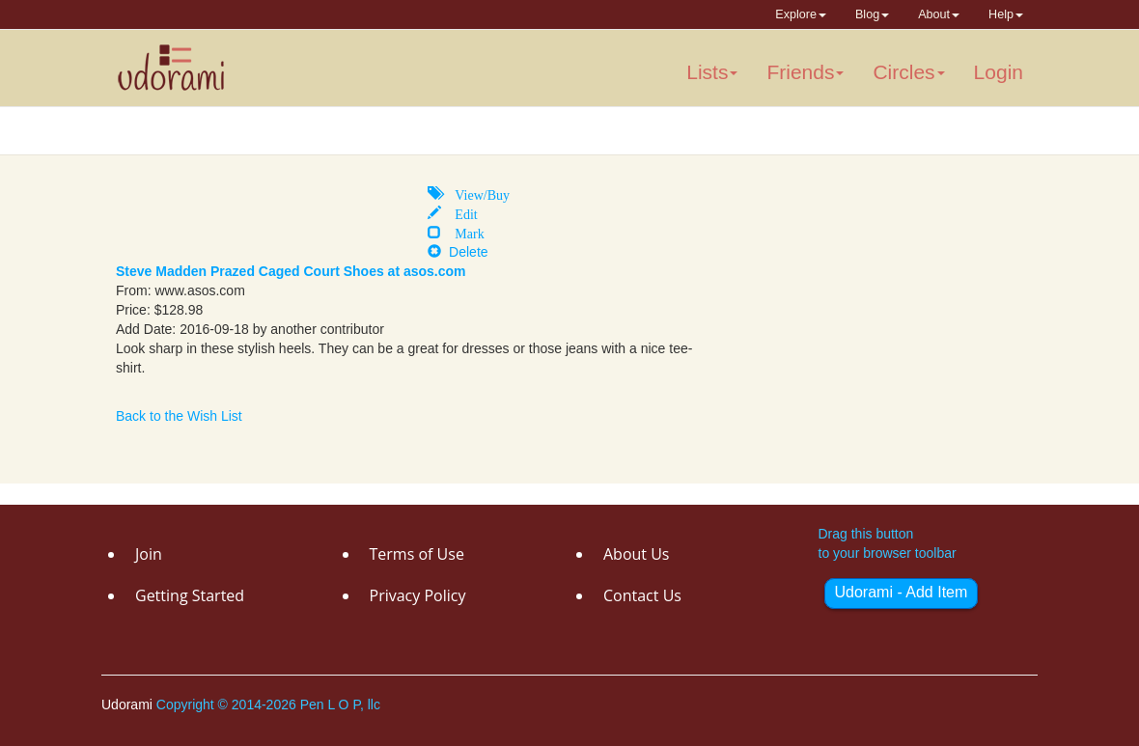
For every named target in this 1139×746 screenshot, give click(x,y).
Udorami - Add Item (901, 592)
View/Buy (475, 193)
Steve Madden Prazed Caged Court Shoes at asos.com (291, 271)
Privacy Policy (418, 595)
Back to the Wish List (179, 416)
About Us (636, 554)
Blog (872, 14)
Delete (457, 252)
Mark (462, 231)
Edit (459, 212)
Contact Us (642, 595)
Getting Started (189, 595)
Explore (800, 14)
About (938, 14)
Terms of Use (417, 554)
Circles (908, 72)
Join (148, 554)
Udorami (128, 704)
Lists (711, 72)
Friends (805, 72)
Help (1005, 14)
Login (998, 72)
